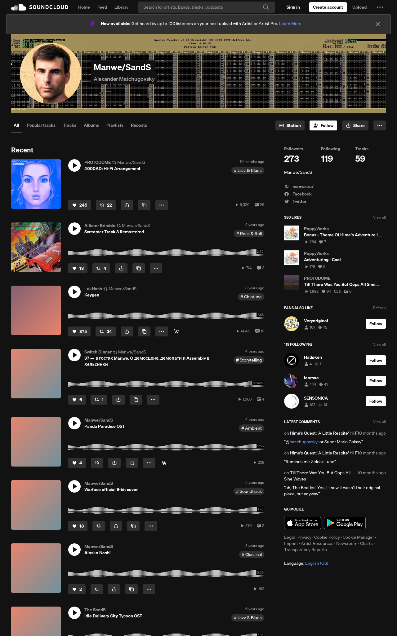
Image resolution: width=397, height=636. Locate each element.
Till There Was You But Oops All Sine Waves (317, 475)
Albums (91, 125)
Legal (289, 537)
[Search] (206, 7)
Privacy (304, 537)
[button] (380, 7)
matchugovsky (303, 441)
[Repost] (106, 205)
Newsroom (346, 543)
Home (84, 7)
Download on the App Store (302, 523)
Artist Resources (317, 543)
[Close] (377, 24)
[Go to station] (290, 125)
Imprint (291, 543)
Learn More (290, 23)
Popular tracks (41, 125)
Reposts (139, 125)
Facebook (298, 194)
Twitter (295, 201)
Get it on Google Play (345, 523)
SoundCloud (39, 7)
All (16, 125)
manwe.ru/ (299, 186)
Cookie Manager (358, 537)
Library (121, 7)
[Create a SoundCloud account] (328, 7)
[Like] (79, 205)
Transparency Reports (305, 549)
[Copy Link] (144, 205)
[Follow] (323, 125)
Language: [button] (306, 563)
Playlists (114, 125)
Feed (102, 7)
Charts (366, 543)
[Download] (176, 331)
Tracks (69, 125)
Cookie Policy (327, 537)
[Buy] (164, 462)
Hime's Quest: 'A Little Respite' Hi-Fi (324, 433)
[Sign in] (293, 7)
